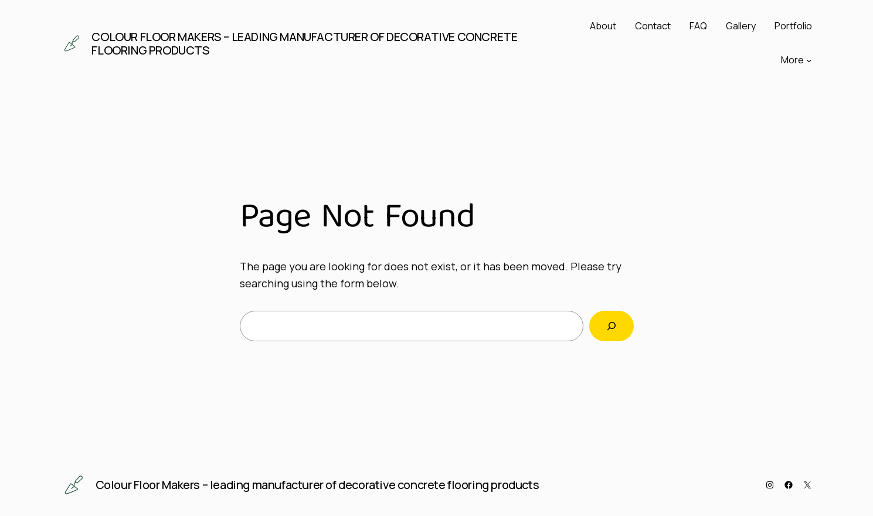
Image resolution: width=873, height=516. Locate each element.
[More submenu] (809, 60)
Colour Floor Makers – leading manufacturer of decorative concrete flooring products (304, 43)
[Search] (611, 326)
